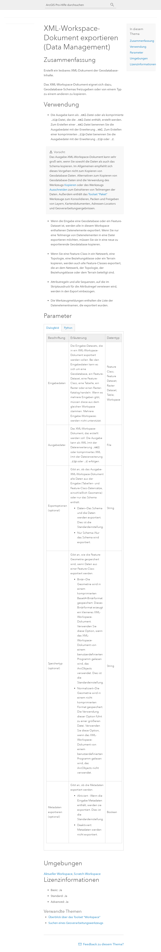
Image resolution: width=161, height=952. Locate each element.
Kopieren (70, 185)
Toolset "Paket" (97, 194)
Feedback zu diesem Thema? (103, 945)
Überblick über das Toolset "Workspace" (74, 917)
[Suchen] (112, 5)
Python (68, 327)
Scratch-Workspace (87, 874)
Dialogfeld (52, 327)
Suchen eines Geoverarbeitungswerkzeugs (75, 923)
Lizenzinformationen (143, 64)
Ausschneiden (58, 189)
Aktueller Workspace (58, 874)
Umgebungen (139, 58)
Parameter (136, 52)
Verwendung (138, 46)
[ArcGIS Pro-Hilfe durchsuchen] (77, 5)
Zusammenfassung (142, 40)
